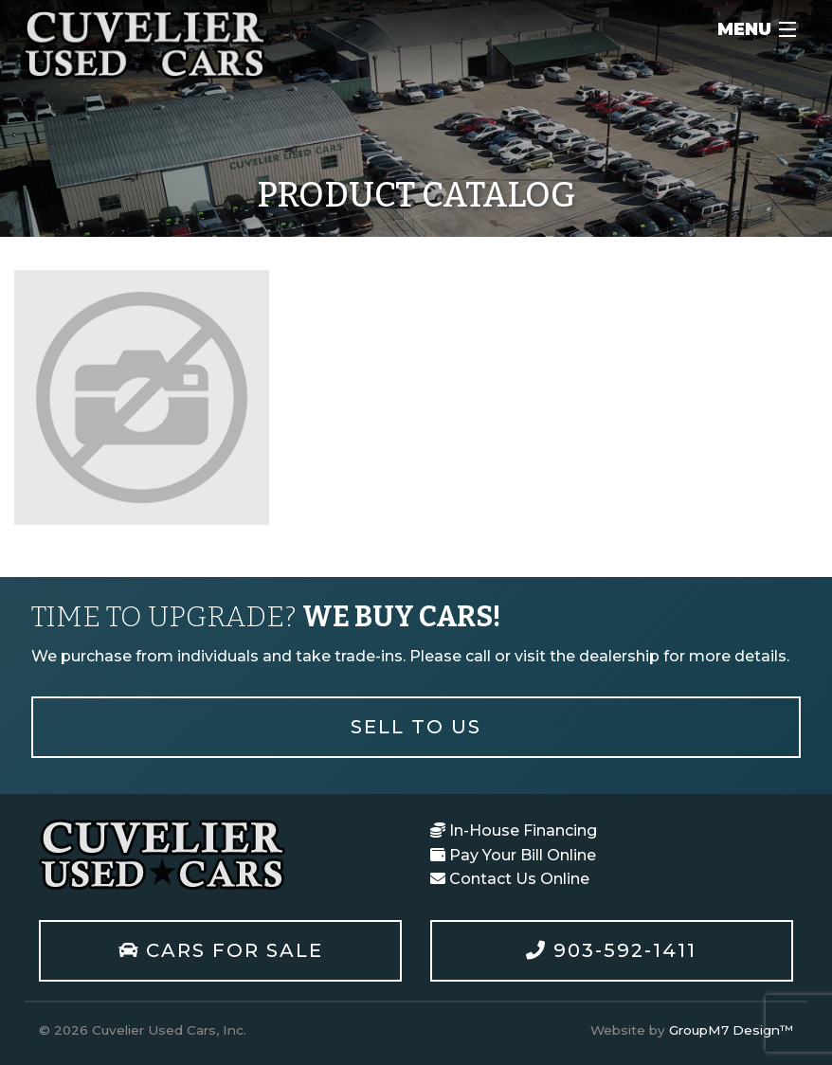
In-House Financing (513, 830)
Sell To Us (416, 726)
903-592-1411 (611, 950)
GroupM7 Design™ (731, 1030)
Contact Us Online (509, 879)
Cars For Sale (220, 950)
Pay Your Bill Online (513, 855)
